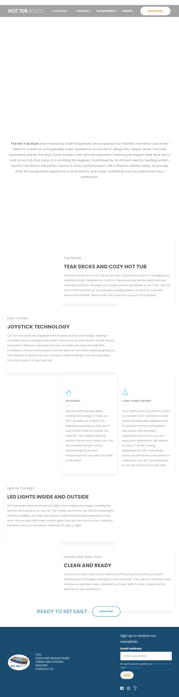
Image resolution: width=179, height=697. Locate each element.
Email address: (131, 649)
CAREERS (127, 11)
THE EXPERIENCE (106, 11)
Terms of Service (162, 663)
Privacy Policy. (133, 667)
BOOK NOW (155, 11)
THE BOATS (83, 11)
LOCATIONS (59, 11)
